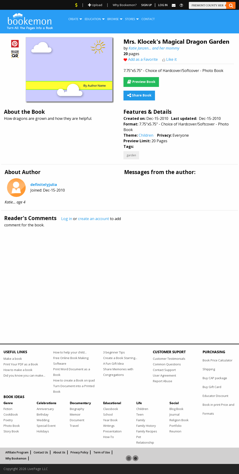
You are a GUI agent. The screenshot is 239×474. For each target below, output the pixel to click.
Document (77, 420)
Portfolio (175, 426)
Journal (174, 414)
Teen (140, 414)
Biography (77, 409)
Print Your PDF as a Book (21, 364)
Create (73, 19)
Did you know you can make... (24, 375)
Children (146, 135)
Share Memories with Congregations (118, 372)
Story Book (11, 431)
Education (93, 19)
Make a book (13, 358)
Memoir (75, 414)
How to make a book (18, 370)
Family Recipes (146, 431)
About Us (59, 452)
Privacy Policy (79, 452)
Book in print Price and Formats (218, 409)
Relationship (145, 442)
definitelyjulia (43, 184)
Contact (148, 19)
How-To (108, 437)
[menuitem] (73, 19)
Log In (163, 5)
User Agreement (164, 375)
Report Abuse (162, 381)
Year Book (110, 420)
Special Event (46, 426)
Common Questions (167, 364)
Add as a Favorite (143, 59)
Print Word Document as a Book (71, 372)
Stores (130, 19)
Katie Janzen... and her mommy (154, 48)
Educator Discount (215, 396)
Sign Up (146, 5)
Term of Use (101, 452)
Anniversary (45, 409)
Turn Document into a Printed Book (74, 389)
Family (140, 420)
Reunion (175, 431)
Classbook (110, 409)
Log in (66, 218)
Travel (74, 426)
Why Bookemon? (125, 5)
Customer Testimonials (169, 358)
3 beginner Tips (114, 352)
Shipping (209, 369)
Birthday (43, 414)
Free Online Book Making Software (70, 361)
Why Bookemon (15, 458)
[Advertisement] (119, 275)
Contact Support (164, 370)
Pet (138, 437)
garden (131, 155)
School (108, 414)
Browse (113, 19)
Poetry (8, 420)
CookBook (11, 414)
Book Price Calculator (217, 360)
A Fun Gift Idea (113, 363)
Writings (109, 426)
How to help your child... (70, 352)
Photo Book (12, 426)
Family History (146, 426)
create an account (93, 218)
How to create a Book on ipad (74, 380)
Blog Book (176, 409)
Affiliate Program (16, 452)
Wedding (43, 420)
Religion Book (179, 420)
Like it (171, 59)
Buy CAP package (215, 378)
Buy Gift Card (212, 387)
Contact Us (41, 452)
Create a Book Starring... (120, 358)
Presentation (112, 431)
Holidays (43, 431)
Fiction (8, 409)
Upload (95, 5)
